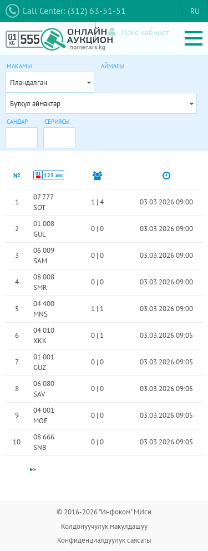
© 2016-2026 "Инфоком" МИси (104, 512)
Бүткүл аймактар (35, 103)
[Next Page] (32, 470)
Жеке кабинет (138, 32)
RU (195, 11)
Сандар (17, 122)
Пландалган (28, 82)
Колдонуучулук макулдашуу (104, 526)
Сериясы (56, 122)
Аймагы (112, 66)
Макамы (19, 66)
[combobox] (50, 82)
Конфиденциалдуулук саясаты (104, 540)
